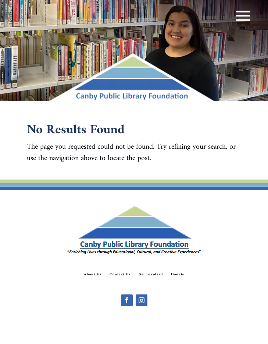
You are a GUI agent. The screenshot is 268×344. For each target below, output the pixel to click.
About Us (92, 275)
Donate (177, 275)
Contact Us (120, 275)
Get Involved (151, 275)
